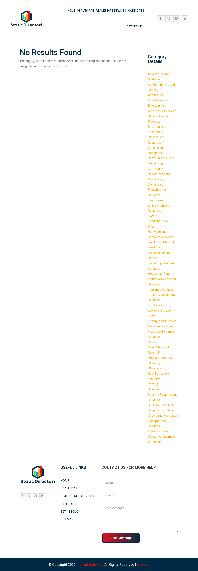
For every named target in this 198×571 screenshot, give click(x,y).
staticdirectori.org (90, 564)
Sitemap (143, 564)
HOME (71, 10)
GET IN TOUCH (135, 26)
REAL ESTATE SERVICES (111, 10)
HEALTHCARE (85, 10)
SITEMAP (67, 519)
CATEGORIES (136, 10)
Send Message (121, 538)
